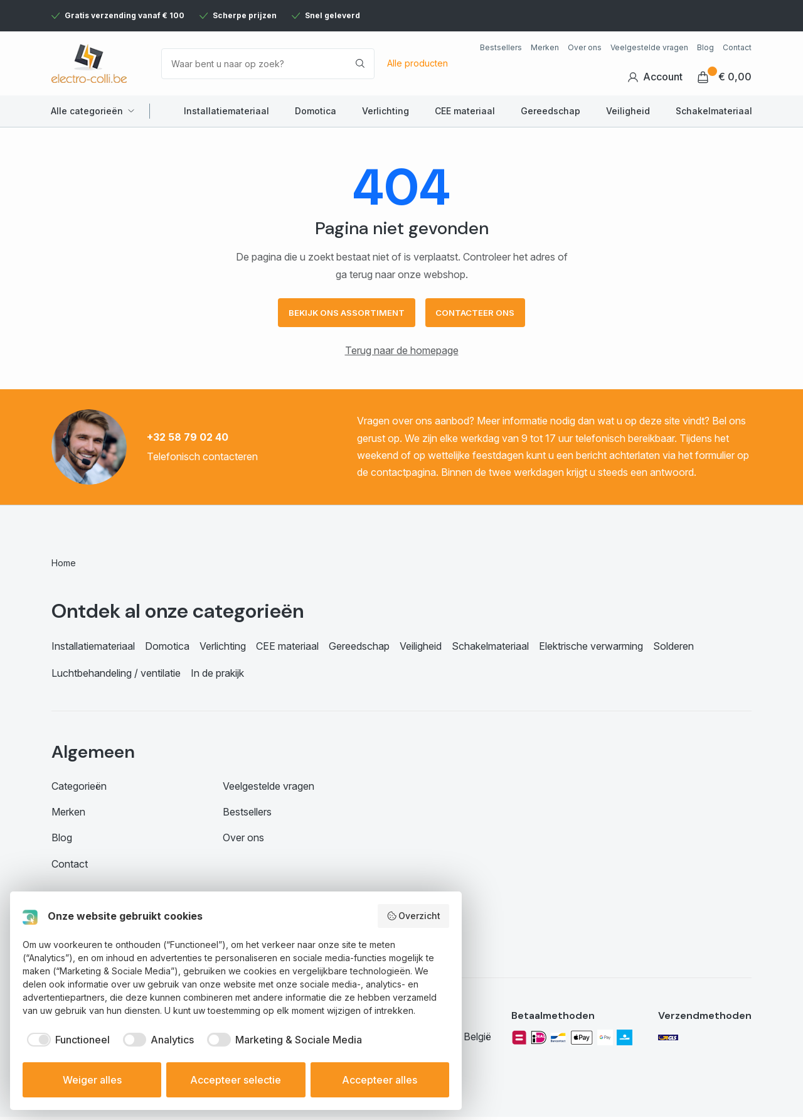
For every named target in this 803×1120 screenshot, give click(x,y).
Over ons (585, 47)
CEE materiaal (465, 110)
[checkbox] (66, 1039)
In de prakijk (217, 676)
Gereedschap (550, 110)
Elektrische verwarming (591, 649)
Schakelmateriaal (714, 110)
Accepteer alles (379, 1080)
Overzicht (413, 916)
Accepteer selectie (235, 1080)
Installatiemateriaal (226, 110)
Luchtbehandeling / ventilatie (116, 676)
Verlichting (385, 110)
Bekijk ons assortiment (343, 314)
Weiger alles (92, 1080)
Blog (705, 47)
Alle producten (417, 63)
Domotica (315, 110)
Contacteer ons (480, 314)
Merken (545, 47)
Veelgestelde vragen (649, 47)
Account (655, 76)
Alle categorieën (87, 110)
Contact (737, 47)
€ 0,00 (725, 76)
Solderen (673, 649)
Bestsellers (501, 47)
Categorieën (79, 789)
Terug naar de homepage (402, 353)
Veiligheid (628, 110)
